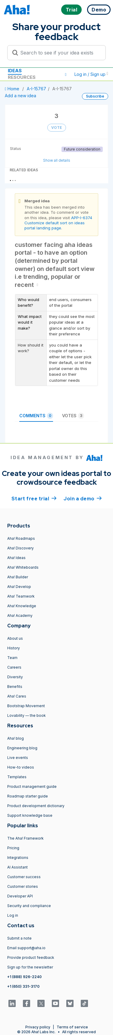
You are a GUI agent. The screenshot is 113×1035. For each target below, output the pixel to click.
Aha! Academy (20, 615)
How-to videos (20, 767)
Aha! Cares (16, 696)
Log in (12, 915)
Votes (73, 416)
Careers (14, 667)
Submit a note (19, 938)
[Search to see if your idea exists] (59, 52)
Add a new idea (20, 95)
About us (15, 638)
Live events (17, 757)
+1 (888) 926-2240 (24, 976)
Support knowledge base (29, 815)
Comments (36, 416)
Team (12, 657)
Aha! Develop (19, 586)
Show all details (56, 160)
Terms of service (72, 1027)
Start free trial (34, 498)
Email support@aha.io (26, 948)
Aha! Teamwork (21, 596)
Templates (17, 777)
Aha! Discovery (20, 548)
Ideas (15, 70)
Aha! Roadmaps (21, 538)
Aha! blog (15, 738)
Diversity (15, 677)
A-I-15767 (36, 88)
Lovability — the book (26, 715)
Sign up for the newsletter (30, 967)
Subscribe (95, 96)
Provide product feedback (30, 957)
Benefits (14, 686)
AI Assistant (17, 867)
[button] (65, 74)
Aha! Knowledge (21, 606)
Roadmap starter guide (27, 796)
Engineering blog (22, 748)
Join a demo (83, 498)
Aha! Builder (17, 577)
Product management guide (32, 786)
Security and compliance (29, 905)
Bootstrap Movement (26, 706)
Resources (22, 77)
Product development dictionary (35, 805)
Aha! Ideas (16, 557)
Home (12, 88)
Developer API (20, 896)
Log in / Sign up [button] (91, 74)
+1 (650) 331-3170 (23, 986)
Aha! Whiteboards (23, 567)
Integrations (17, 857)
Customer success (24, 877)
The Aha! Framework (25, 838)
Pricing (13, 848)
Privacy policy (37, 1027)
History (13, 648)
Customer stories (22, 886)
